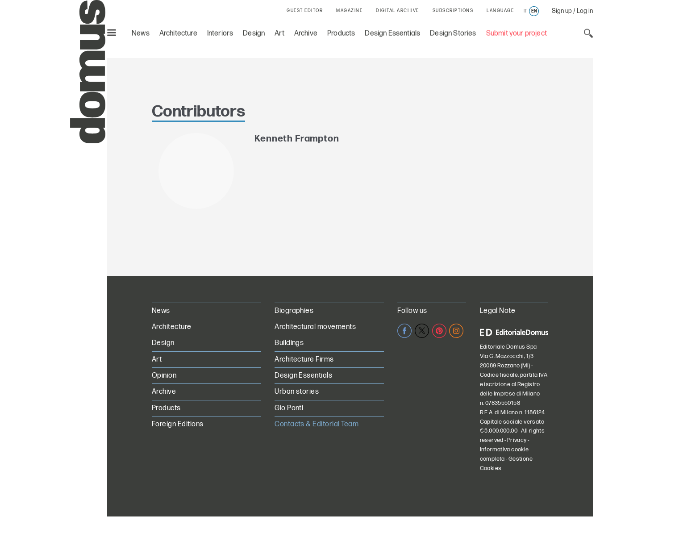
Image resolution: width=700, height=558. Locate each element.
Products (341, 31)
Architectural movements (315, 327)
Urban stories (297, 391)
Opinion (164, 375)
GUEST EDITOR (305, 10)
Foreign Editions (178, 424)
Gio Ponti (289, 408)
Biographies (294, 311)
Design (254, 31)
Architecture (178, 31)
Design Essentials (392, 31)
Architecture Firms (304, 359)
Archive (305, 31)
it (525, 11)
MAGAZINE (349, 10)
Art (279, 31)
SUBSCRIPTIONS (453, 10)
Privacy (517, 440)
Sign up (562, 11)
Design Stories (453, 31)
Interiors (220, 31)
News (141, 31)
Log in (585, 11)
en (534, 11)
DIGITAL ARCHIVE (397, 10)
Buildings (289, 343)
